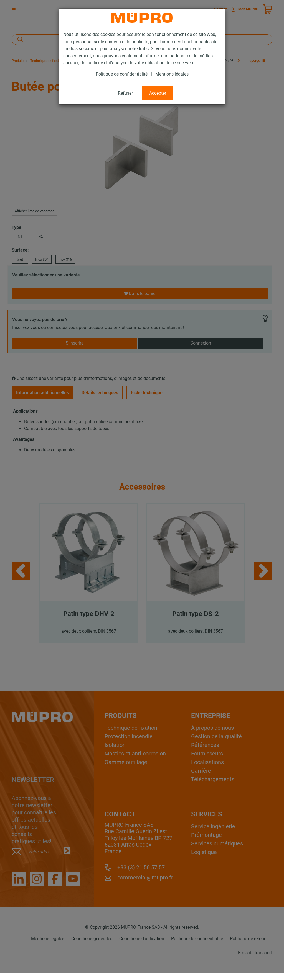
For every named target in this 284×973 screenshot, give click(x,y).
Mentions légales (172, 74)
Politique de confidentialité (122, 74)
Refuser (125, 93)
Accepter (157, 93)
